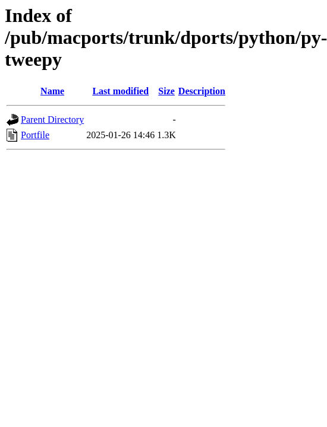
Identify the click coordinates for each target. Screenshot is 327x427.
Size (166, 91)
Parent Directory (52, 119)
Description (201, 91)
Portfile (35, 135)
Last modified (120, 91)
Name (52, 91)
